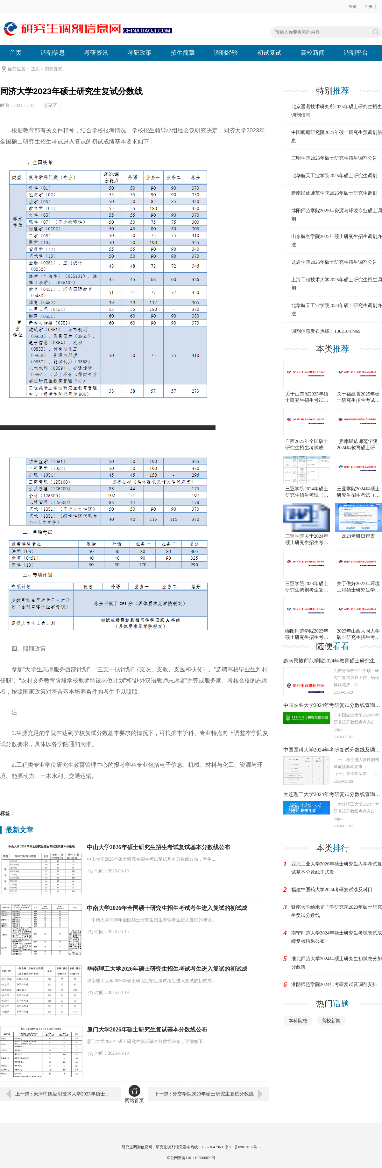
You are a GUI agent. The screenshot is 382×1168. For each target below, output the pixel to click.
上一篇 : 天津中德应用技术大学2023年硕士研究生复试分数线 (63, 1093)
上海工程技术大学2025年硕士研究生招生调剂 (336, 283)
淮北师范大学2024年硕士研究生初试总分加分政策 (336, 962)
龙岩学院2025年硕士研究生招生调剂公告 (334, 262)
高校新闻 (313, 52)
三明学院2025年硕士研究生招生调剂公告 (334, 158)
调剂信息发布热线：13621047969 (326, 331)
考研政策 (139, 52)
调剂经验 (226, 52)
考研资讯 (96, 52)
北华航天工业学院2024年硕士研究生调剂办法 (336, 309)
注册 (368, 6)
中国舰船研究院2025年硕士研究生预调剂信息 (336, 136)
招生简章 (183, 52)
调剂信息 (53, 52)
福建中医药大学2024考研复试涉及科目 (331, 889)
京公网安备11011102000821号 (191, 1158)
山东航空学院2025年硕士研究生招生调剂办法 (336, 240)
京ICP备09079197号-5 (243, 1147)
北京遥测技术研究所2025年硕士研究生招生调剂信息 (336, 110)
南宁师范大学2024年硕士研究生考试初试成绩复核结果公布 (336, 937)
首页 (16, 52)
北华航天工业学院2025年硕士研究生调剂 (334, 175)
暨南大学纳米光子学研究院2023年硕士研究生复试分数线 (336, 911)
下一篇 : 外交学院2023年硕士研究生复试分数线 (204, 1093)
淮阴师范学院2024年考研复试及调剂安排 (334, 984)
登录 (353, 6)
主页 (35, 68)
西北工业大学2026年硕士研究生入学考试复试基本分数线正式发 (336, 868)
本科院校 (298, 1020)
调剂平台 (356, 52)
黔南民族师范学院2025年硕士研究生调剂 (334, 193)
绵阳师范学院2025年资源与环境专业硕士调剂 (336, 214)
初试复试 (269, 52)
